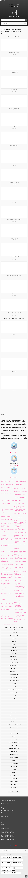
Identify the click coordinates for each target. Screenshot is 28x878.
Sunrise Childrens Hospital (6, 519)
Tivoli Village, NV (14, 784)
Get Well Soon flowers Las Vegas (19, 423)
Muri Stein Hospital (5, 609)
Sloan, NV (14, 638)
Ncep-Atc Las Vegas (19, 609)
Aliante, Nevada (18, 867)
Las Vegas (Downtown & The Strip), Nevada (11, 872)
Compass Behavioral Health (7, 512)
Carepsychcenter (18, 606)
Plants (14, 334)
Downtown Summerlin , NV (14, 671)
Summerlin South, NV (14, 763)
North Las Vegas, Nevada (7, 867)
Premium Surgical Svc (5, 616)
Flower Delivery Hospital (9, 29)
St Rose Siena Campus (19, 503)
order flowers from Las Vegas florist (10, 430)
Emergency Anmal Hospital (20, 529)
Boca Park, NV (14, 650)
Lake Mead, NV (14, 695)
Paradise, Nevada (5, 865)
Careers (2, 824)
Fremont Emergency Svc (20, 587)
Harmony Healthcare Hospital (20, 497)
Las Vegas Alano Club (5, 531)
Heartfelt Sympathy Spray (14, 164)
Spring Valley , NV (14, 757)
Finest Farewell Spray (14, 52)
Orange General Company (20, 576)
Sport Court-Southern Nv (20, 581)
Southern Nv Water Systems (7, 544)
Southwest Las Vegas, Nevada (8, 870)
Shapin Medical (18, 577)
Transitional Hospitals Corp (20, 611)
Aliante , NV (14, 641)
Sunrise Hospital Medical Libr (7, 555)
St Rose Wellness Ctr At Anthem (20, 506)
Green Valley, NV (14, 683)
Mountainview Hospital (19, 593)
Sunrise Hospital (18, 565)
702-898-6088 (16, 4)
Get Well (14, 390)
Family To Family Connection (7, 484)
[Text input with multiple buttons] (13, 20)
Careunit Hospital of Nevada (20, 608)
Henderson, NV (14, 629)
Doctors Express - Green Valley (7, 498)
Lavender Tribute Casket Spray (14, 257)
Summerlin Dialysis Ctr (19, 603)
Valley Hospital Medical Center (7, 539)
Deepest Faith (14, 89)
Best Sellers (14, 353)
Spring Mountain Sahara (6, 611)
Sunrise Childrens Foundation (21, 560)
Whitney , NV (14, 787)
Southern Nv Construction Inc (20, 507)
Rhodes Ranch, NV (14, 727)
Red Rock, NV (14, 721)
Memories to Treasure (14, 182)
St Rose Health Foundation (20, 485)
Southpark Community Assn (20, 586)
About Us (2, 818)
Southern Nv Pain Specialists (7, 618)
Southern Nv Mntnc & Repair (20, 558)
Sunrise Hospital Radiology (20, 555)
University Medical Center (20, 523)
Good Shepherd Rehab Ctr (20, 615)
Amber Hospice (4, 525)
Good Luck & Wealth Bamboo (14, 275)
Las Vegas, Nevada (6, 857)
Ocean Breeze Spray (14, 108)
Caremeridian (17, 568)
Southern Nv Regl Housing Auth (20, 517)
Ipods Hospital (17, 583)
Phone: (2, 415)
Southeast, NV (14, 739)
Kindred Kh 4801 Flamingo (6, 576)
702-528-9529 (16, 6)
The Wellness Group (19, 510)
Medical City (17, 584)
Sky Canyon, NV (14, 736)
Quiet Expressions (14, 145)
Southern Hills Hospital (19, 616)
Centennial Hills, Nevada (17, 865)
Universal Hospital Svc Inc (20, 564)
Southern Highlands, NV (14, 742)
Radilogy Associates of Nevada (21, 538)
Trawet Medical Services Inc (20, 597)
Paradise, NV (14, 712)
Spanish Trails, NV (14, 754)
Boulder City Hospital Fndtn (20, 481)
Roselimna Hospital (18, 484)
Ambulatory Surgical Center (20, 612)
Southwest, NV (14, 745)
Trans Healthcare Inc (19, 579)
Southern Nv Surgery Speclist (21, 561)
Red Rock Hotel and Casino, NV (14, 724)
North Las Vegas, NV (14, 635)
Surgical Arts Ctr (4, 567)
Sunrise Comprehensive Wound (7, 624)
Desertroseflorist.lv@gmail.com (8, 810)
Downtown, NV (14, 668)
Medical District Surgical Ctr (20, 532)
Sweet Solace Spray (14, 201)
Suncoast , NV (14, 766)
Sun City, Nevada (18, 859)
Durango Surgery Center (6, 561)
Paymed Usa (17, 605)
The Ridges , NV (14, 778)
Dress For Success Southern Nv (20, 513)
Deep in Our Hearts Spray (14, 126)
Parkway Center (4, 538)
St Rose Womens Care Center (21, 509)
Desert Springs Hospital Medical (20, 491)
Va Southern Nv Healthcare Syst (7, 529)
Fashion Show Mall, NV (14, 680)
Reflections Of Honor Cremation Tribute (14, 71)
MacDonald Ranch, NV (14, 701)
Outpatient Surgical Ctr (6, 577)
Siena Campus (18, 29)
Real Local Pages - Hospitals (7, 595)
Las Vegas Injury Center (6, 493)
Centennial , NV (14, 659)
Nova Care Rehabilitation (20, 596)
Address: (2, 414)
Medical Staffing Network (20, 531)
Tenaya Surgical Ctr (19, 595)
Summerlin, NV (14, 760)
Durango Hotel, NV (14, 674)
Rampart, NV (14, 718)
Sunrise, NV (14, 769)
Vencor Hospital (18, 580)
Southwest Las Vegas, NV (14, 748)
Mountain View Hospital (6, 593)
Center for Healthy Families (20, 544)
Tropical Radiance (14, 238)
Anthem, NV (14, 647)
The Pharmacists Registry (20, 567)
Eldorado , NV (14, 677)
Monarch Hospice (5, 545)
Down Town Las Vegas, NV (14, 665)
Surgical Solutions (5, 526)
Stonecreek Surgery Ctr (6, 568)
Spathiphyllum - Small (14, 293)
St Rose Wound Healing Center (20, 488)
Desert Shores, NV (14, 662)
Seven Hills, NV (14, 730)
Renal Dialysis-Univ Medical (7, 523)
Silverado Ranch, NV (14, 733)
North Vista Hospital (5, 490)
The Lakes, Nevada (6, 862)
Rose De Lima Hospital (6, 516)
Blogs (2, 822)
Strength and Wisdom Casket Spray (14, 313)
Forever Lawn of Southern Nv (7, 574)
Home (2, 29)
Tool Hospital (17, 526)
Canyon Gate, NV (14, 656)
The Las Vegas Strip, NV (14, 775)
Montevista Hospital (19, 525)
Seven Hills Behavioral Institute (7, 500)
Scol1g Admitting (18, 498)
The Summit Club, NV (14, 781)
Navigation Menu (5, 23)
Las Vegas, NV (14, 632)
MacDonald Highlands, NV (14, 698)
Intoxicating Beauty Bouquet (14, 219)
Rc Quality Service (18, 557)
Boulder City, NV (14, 653)
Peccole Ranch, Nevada (7, 859)
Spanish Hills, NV (14, 751)
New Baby (14, 371)
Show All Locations (14, 791)
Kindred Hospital (18, 574)
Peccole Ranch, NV (14, 715)
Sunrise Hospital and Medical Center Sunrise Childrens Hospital (20, 553)
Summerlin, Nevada (17, 857)
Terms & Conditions (4, 820)
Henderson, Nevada (17, 862)
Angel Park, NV (14, 644)
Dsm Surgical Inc (18, 528)
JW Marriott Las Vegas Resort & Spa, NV (14, 689)
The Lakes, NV (14, 772)
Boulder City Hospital (5, 481)
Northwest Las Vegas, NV (14, 709)
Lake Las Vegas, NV (14, 692)
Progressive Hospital (5, 583)
